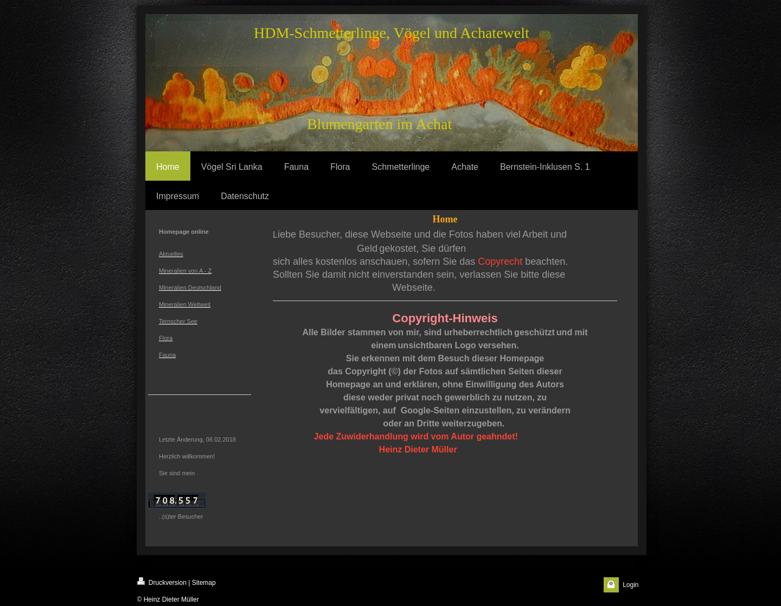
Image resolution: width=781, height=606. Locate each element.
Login (630, 585)
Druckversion (162, 581)
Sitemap (204, 582)
